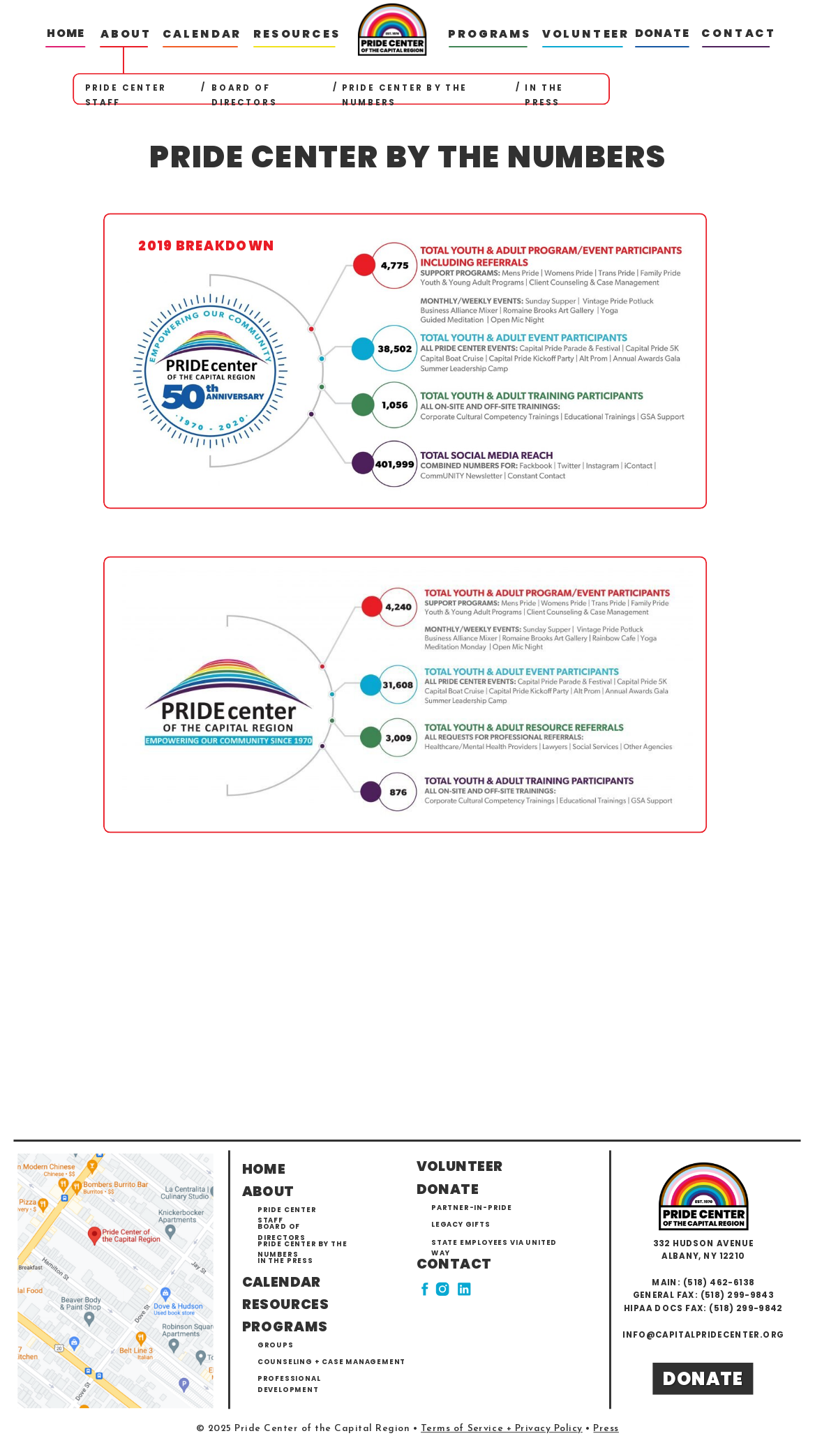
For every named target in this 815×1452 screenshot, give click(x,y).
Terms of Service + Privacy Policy (502, 1429)
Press (606, 1429)
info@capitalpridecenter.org (703, 1334)
